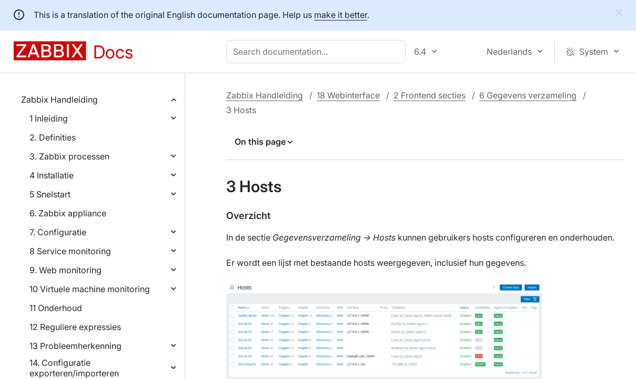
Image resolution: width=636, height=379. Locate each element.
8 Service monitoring (70, 251)
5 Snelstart (49, 194)
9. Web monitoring (65, 270)
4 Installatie (51, 175)
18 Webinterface (348, 95)
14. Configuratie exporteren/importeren (74, 367)
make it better (340, 14)
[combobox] (318, 52)
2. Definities (52, 137)
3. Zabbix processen (69, 156)
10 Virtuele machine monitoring (89, 289)
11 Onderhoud (55, 308)
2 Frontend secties (429, 95)
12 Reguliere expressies (75, 327)
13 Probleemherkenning (75, 346)
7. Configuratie (57, 232)
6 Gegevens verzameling (528, 95)
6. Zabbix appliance (67, 213)
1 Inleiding (48, 118)
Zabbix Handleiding (59, 99)
